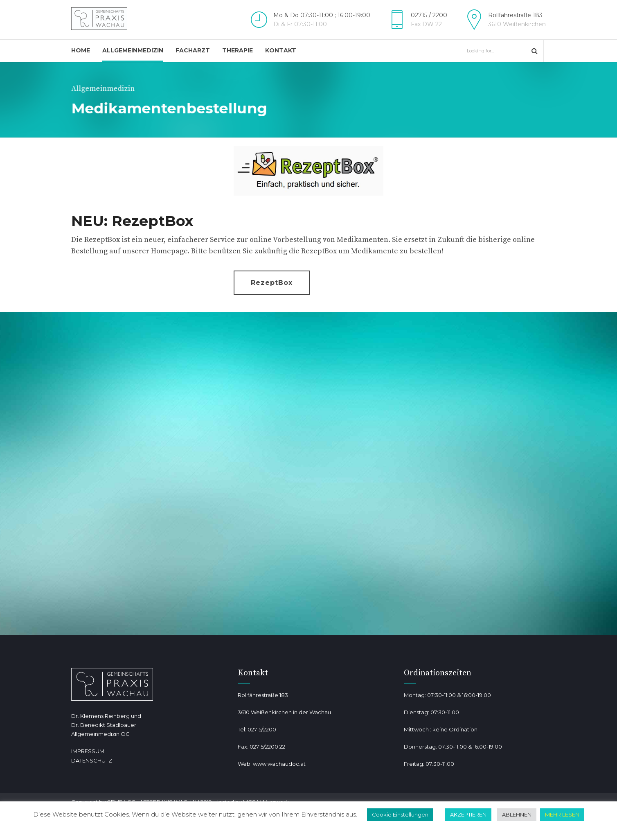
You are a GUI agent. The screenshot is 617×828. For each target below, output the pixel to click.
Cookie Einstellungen (400, 814)
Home (80, 50)
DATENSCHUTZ (91, 760)
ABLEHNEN (516, 814)
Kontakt (280, 50)
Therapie (237, 50)
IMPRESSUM (87, 751)
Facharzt (193, 50)
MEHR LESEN (562, 814)
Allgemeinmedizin (132, 50)
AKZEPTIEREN (468, 814)
